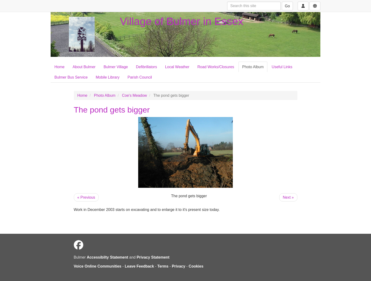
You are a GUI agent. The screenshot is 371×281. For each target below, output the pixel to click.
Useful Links (282, 67)
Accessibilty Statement (107, 257)
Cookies (196, 266)
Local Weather (177, 67)
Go (287, 6)
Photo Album (253, 67)
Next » (288, 197)
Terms (162, 266)
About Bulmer (84, 67)
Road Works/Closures (215, 67)
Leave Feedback (139, 266)
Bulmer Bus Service (71, 77)
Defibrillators (146, 67)
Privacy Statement (153, 257)
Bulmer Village (116, 67)
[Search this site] (254, 6)
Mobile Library (107, 77)
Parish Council (140, 77)
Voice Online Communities (98, 266)
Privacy (178, 266)
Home (59, 67)
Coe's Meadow (134, 95)
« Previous (86, 197)
